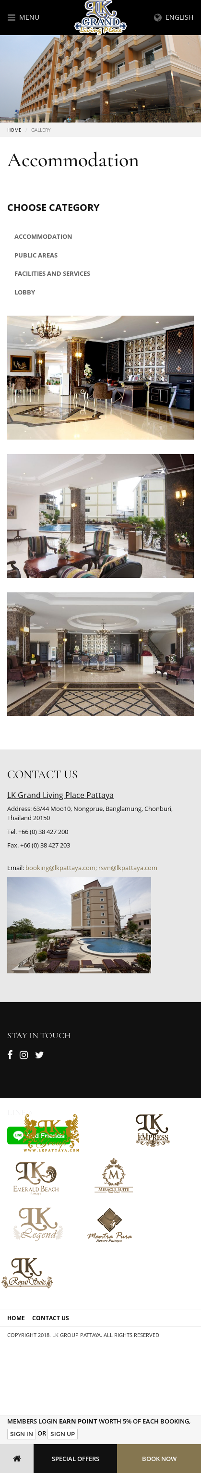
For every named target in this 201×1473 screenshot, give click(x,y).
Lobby (24, 292)
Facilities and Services (52, 273)
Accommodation (43, 236)
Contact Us (50, 1318)
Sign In (21, 1433)
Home (14, 129)
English (173, 17)
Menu (23, 17)
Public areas (36, 255)
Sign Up (62, 1433)
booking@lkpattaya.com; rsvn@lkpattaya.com (91, 867)
